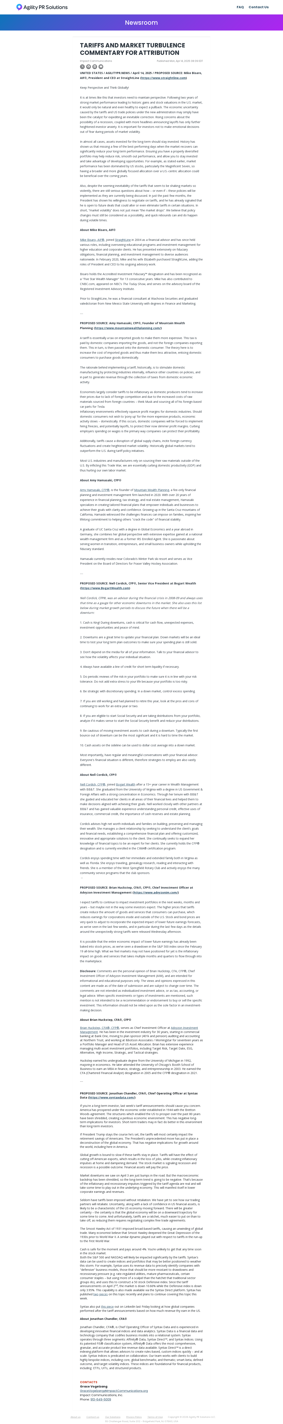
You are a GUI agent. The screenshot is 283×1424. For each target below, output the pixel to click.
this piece (107, 1307)
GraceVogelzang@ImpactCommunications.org (114, 1391)
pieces (103, 1294)
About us (76, 1417)
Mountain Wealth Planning (151, 490)
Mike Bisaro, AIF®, (92, 240)
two (96, 1294)
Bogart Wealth (125, 784)
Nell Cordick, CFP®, (93, 784)
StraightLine (123, 240)
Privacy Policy (134, 1417)
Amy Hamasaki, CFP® (94, 490)
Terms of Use (155, 1417)
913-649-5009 (100, 1399)
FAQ (240, 7)
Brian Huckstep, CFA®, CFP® (99, 1028)
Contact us (92, 1417)
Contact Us (259, 7)
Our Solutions (113, 1417)
